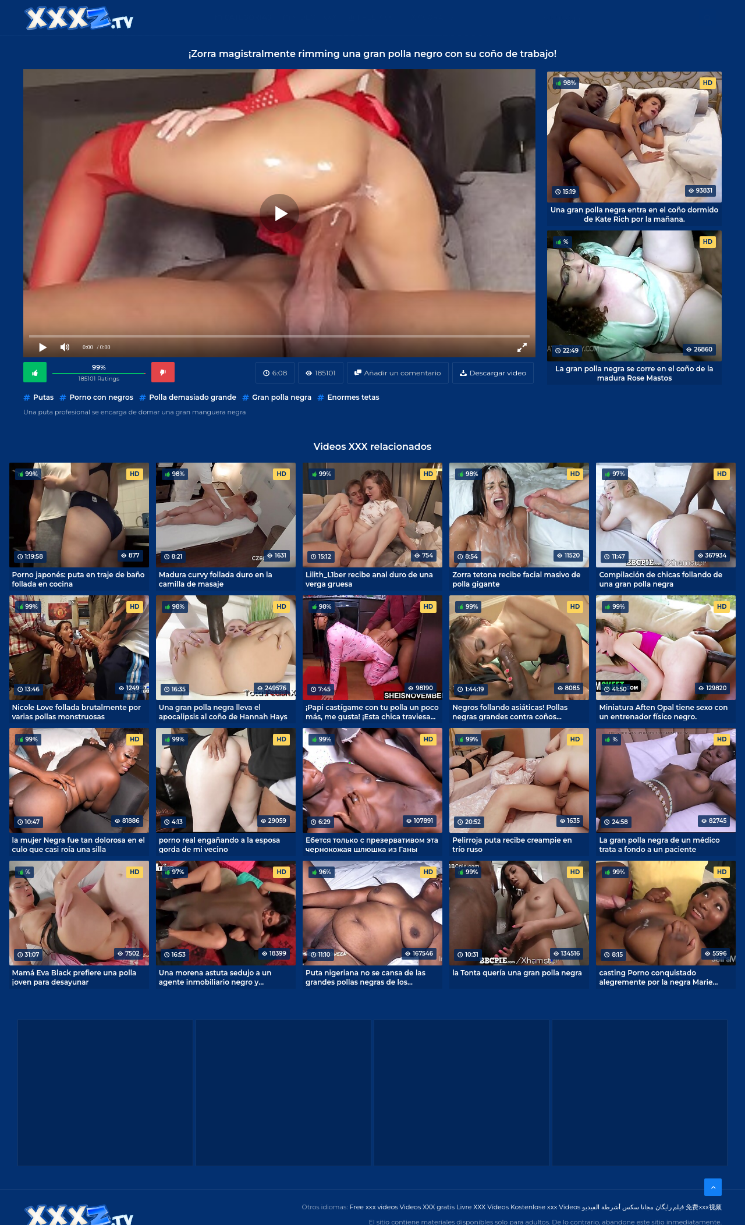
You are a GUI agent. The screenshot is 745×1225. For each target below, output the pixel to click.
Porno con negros (101, 397)
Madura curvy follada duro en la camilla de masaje (215, 579)
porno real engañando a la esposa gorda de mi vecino (220, 844)
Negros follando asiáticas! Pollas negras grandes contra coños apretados (509, 711)
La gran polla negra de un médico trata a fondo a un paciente (659, 844)
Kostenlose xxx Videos (545, 1207)
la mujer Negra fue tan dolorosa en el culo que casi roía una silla (78, 844)
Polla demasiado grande (192, 397)
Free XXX (374, 17)
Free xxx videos (374, 1207)
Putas (43, 397)
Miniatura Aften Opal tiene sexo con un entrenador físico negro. (663, 711)
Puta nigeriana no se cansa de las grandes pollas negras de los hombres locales (365, 977)
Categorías (248, 17)
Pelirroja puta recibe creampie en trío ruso (512, 844)
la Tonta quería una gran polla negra (517, 972)
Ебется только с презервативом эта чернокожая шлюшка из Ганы (372, 844)
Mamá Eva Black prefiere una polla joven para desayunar (74, 977)
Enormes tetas (353, 397)
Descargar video (498, 372)
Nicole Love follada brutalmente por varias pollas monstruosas (76, 711)
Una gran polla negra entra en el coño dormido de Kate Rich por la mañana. (635, 214)
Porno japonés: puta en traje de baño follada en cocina (78, 579)
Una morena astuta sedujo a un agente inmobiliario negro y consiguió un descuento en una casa (224, 977)
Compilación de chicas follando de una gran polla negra (660, 579)
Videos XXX (315, 17)
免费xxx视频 (704, 1207)
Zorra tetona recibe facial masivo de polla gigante (516, 579)
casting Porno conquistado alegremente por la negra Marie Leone (655, 977)
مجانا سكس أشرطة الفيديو (618, 1207)
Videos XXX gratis (427, 1207)
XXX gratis (432, 17)
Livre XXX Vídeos (482, 1207)
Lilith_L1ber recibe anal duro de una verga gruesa (369, 579)
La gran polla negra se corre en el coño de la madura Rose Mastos (634, 373)
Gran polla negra (281, 397)
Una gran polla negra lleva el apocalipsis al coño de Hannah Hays (223, 711)
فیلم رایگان (669, 1207)
